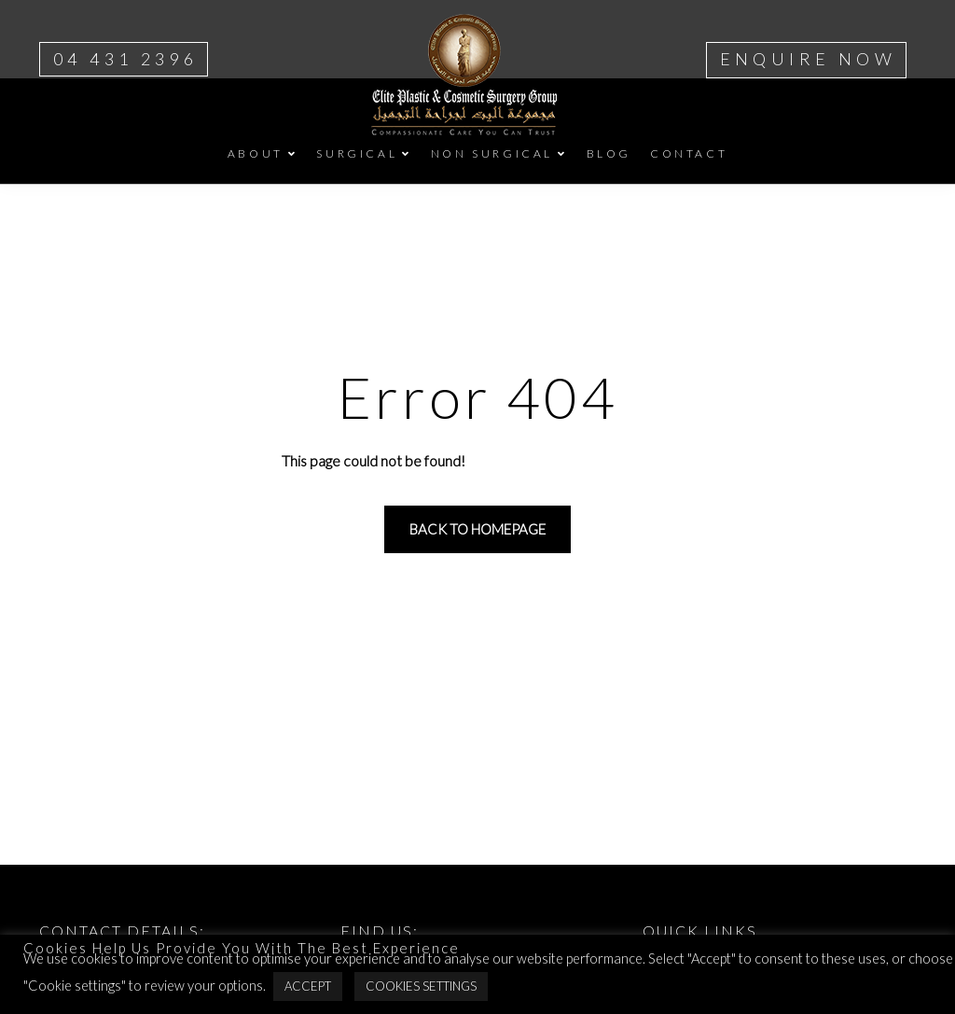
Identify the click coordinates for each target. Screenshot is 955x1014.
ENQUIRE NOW (808, 59)
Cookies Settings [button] (421, 986)
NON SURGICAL (492, 153)
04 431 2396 (125, 59)
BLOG (609, 153)
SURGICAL (356, 153)
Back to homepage (477, 529)
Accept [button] (307, 986)
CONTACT (688, 153)
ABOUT (256, 153)
